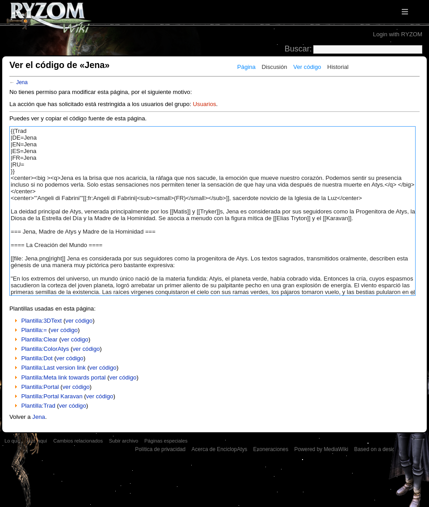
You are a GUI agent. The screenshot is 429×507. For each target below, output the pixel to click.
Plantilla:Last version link (53, 367)
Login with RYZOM (397, 34)
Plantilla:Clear (39, 339)
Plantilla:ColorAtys (45, 348)
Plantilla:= (34, 330)
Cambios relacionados (78, 440)
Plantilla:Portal (40, 386)
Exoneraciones (271, 449)
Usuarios (204, 104)
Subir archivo (123, 440)
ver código (79, 320)
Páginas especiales (166, 440)
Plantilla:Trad (38, 405)
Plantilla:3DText (41, 320)
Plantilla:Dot (36, 358)
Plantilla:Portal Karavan (51, 396)
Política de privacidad (160, 449)
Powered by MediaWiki (321, 449)
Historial (338, 67)
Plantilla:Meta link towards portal (63, 377)
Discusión (274, 67)
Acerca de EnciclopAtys (220, 449)
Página (246, 67)
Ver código (307, 67)
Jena (22, 82)
